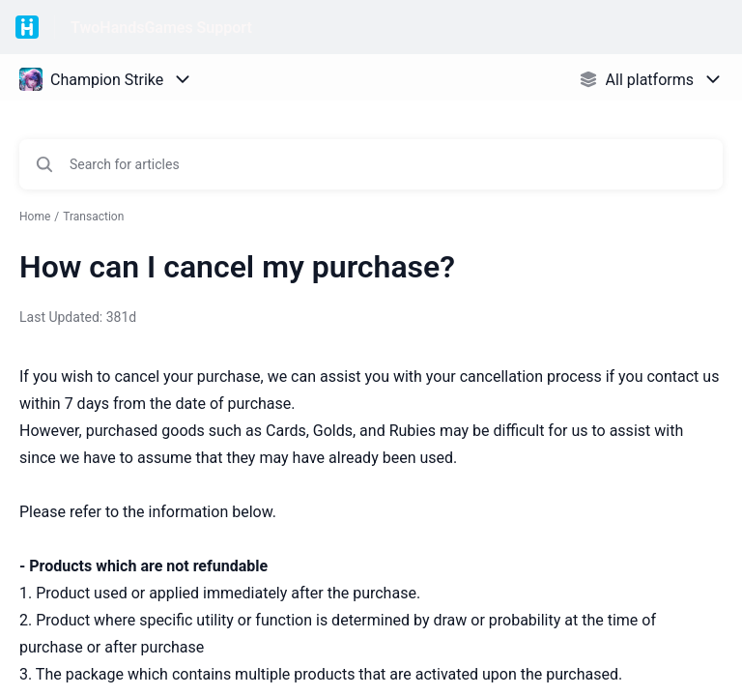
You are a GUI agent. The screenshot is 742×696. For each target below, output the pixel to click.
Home (34, 216)
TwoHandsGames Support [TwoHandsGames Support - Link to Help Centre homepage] (161, 27)
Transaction (93, 216)
